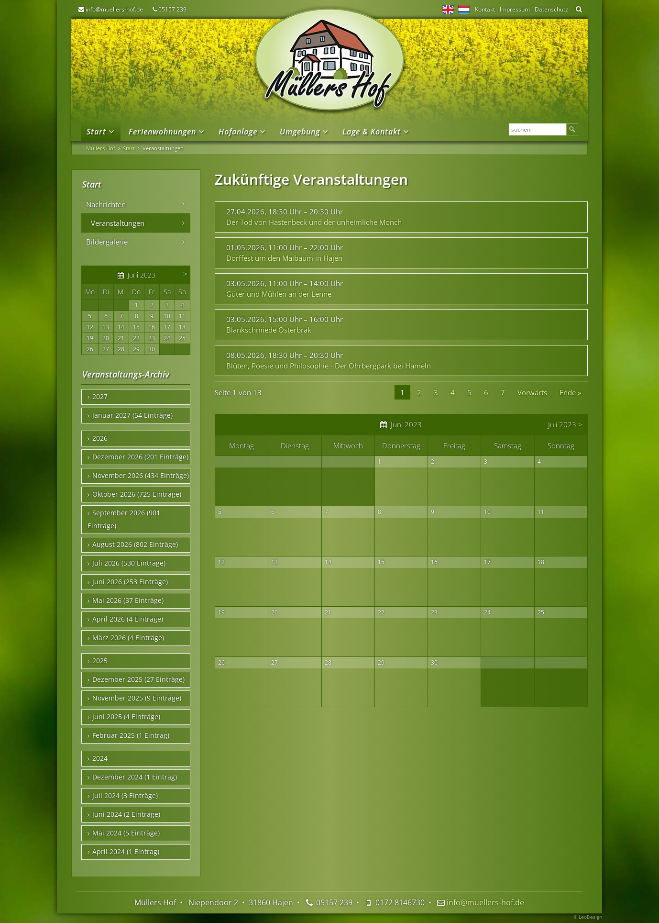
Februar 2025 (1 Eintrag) (130, 735)
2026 (100, 438)
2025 (100, 660)
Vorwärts (532, 392)
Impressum (515, 9)
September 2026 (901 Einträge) (124, 519)
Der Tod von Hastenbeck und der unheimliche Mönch (314, 222)
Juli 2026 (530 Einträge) (128, 563)
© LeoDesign (587, 916)
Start (96, 131)
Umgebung (300, 131)
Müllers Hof (100, 148)
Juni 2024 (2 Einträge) (126, 814)
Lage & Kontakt (371, 131)
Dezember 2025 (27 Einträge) (138, 679)
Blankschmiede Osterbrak (268, 329)
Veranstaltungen (117, 223)
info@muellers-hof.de (114, 9)
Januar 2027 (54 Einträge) (132, 415)
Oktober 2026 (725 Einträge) (136, 494)
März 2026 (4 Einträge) (128, 638)
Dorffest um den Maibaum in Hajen (284, 258)
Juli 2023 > (565, 424)
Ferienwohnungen (162, 131)
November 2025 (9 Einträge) (136, 698)
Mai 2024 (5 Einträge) (126, 833)
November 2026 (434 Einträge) (140, 475)
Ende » (570, 392)
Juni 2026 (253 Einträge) (130, 582)
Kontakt (485, 9)
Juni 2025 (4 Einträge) (126, 716)
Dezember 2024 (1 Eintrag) (134, 777)
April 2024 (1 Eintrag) (125, 851)
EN (448, 9)
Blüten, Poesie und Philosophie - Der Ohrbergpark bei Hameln (328, 365)
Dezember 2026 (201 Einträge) (140, 457)
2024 (100, 758)
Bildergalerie (107, 241)
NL (464, 9)
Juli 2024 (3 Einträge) (125, 795)
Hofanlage (238, 131)
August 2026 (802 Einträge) (135, 544)
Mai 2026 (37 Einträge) (128, 600)
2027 (100, 396)
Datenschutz (551, 9)
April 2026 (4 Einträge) (127, 619)
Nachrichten (106, 204)
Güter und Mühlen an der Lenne (278, 294)
